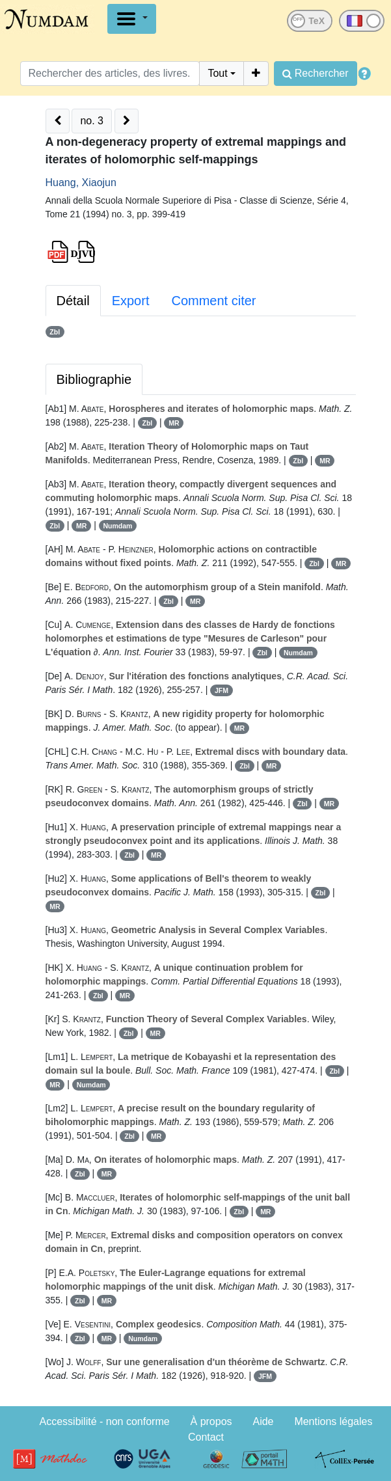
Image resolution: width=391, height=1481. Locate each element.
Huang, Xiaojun (81, 182)
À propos (211, 1421)
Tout (217, 73)
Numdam (118, 526)
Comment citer (213, 300)
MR (174, 423)
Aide (262, 1421)
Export (131, 300)
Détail (73, 300)
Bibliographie (94, 379)
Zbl (54, 332)
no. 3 (91, 120)
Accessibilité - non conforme (105, 1421)
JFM (221, 690)
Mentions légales (333, 1421)
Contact (206, 1437)
